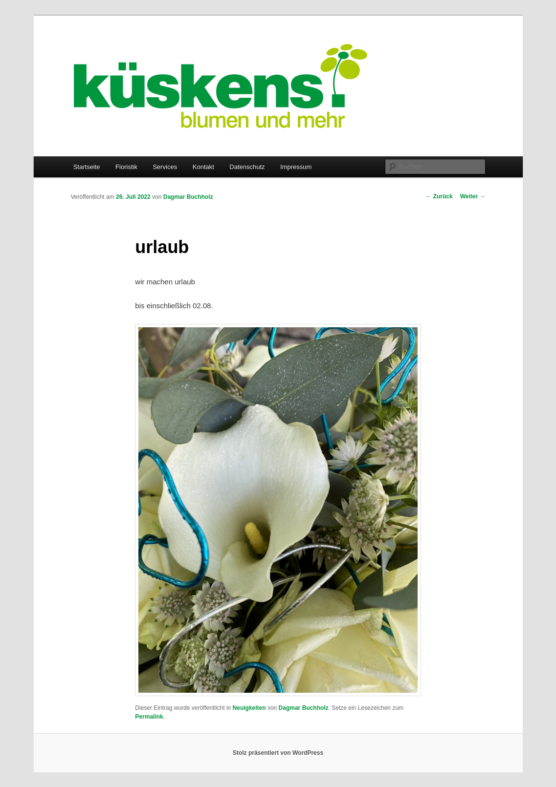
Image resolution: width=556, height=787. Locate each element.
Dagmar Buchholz (188, 196)
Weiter (473, 196)
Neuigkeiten (249, 707)
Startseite (86, 166)
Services (165, 166)
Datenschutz (247, 166)
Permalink (149, 716)
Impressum (295, 166)
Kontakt (203, 166)
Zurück (438, 196)
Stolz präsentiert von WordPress (278, 752)
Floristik (126, 166)
